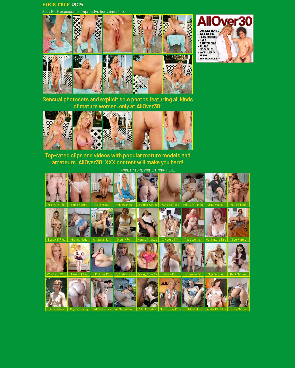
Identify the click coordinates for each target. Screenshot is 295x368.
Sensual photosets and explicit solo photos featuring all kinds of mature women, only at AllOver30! (117, 103)
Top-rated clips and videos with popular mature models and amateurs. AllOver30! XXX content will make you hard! (117, 159)
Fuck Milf (62, 4)
